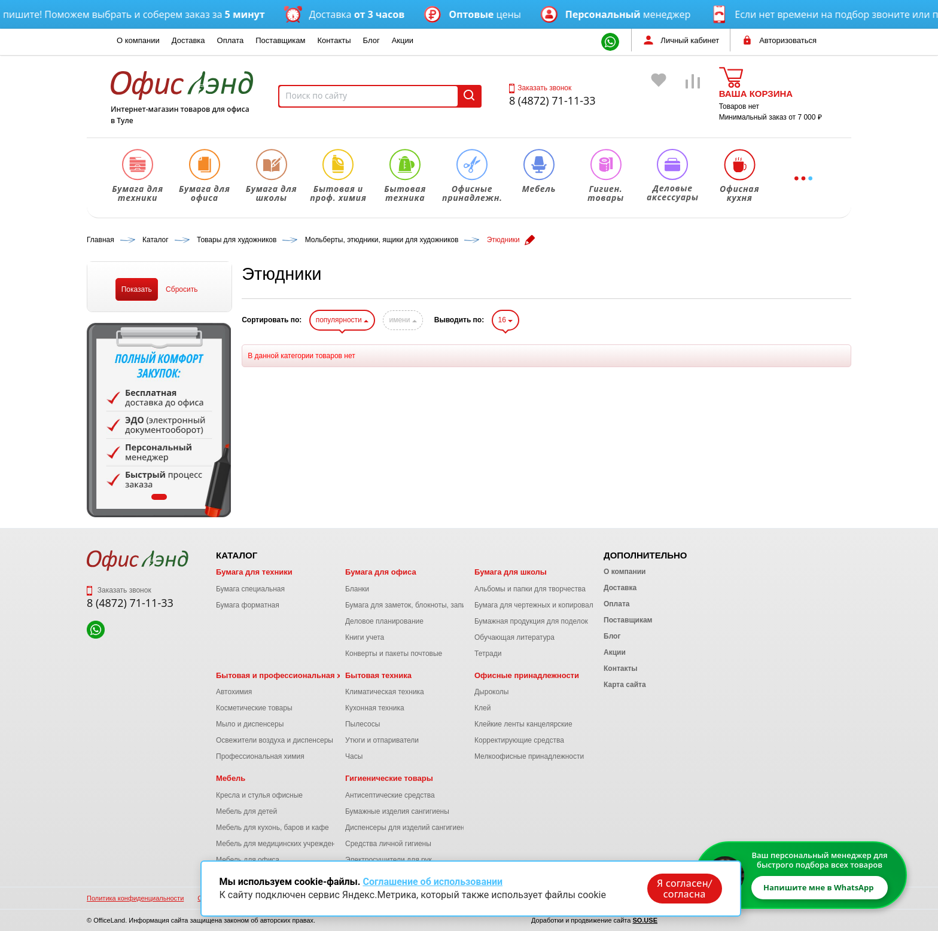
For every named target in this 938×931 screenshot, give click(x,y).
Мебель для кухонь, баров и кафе (272, 827)
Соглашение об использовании (432, 881)
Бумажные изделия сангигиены (397, 811)
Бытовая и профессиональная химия (288, 675)
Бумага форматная (247, 605)
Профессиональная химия (260, 756)
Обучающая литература (514, 637)
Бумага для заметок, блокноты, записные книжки (426, 605)
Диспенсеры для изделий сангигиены (407, 827)
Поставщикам (280, 40)
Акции (402, 40)
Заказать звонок (540, 88)
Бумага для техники (254, 571)
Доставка (188, 40)
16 (505, 320)
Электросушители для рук (388, 860)
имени (402, 320)
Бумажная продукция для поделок (531, 621)
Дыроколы (491, 692)
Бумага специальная (250, 589)
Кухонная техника (374, 708)
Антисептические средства (390, 795)
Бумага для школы (510, 571)
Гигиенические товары (389, 778)
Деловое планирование (384, 621)
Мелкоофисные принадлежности (529, 756)
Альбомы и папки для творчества (530, 589)
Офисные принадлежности (526, 675)
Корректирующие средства (519, 740)
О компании (138, 40)
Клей (482, 708)
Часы (354, 756)
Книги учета (364, 637)
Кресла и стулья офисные (259, 795)
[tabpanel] (159, 420)
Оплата (230, 40)
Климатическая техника (384, 692)
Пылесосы (362, 724)
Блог (371, 40)
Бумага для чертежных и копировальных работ (552, 605)
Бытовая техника (378, 675)
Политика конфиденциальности (135, 898)
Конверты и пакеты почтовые (393, 653)
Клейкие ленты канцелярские (523, 724)
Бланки (357, 589)
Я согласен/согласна (684, 888)
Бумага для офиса (380, 571)
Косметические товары (254, 708)
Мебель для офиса (247, 860)
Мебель (230, 778)
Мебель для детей (246, 811)
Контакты (334, 40)
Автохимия (234, 692)
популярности (342, 320)
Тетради (487, 653)
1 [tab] (159, 497)
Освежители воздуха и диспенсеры (274, 740)
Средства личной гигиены (388, 844)
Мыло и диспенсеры (250, 724)
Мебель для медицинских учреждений (279, 844)
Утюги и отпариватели (382, 740)
